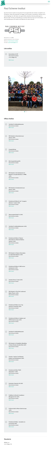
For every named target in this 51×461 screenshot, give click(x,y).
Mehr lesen (11, 60)
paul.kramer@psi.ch (13, 42)
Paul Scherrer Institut (13, 41)
